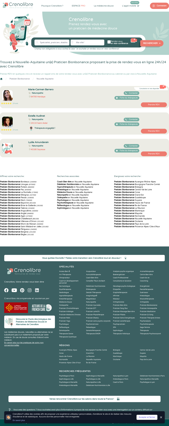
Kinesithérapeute (65, 299)
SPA (114, 327)
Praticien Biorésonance (20, 79)
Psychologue (64, 324)
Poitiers (17, 187)
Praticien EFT (91, 308)
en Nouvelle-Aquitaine (74, 182)
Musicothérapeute (147, 299)
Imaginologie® (91, 296)
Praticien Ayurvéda (93, 305)
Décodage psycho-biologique (124, 286)
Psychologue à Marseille (68, 382)
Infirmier (116, 296)
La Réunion (129, 208)
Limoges (17, 184)
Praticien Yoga (64, 321)
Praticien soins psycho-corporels (98, 321)
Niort (16, 200)
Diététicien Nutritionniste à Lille (98, 385)
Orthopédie (144, 302)
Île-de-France (130, 205)
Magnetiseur (91, 299)
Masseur (116, 299)
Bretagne (128, 187)
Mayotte (128, 213)
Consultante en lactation (122, 281)
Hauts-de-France (132, 203)
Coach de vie (144, 278)
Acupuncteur (91, 271)
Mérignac (18, 195)
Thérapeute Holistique (121, 334)
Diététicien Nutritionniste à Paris (152, 376)
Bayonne (18, 203)
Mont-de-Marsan (21, 224)
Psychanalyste (145, 321)
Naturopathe (91, 302)
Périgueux (18, 229)
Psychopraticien (119, 324)
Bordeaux (18, 182)
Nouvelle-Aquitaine (45, 79)
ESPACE (78, 5)
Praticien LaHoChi (93, 311)
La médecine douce (104, 5)
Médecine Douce (65, 302)
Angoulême (19, 211)
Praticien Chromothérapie (69, 308)
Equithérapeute (65, 289)
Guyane (128, 200)
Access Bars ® (64, 271)
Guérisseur (144, 292)
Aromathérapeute (147, 271)
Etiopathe (117, 289)
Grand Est (129, 195)
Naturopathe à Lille (93, 382)
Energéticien (145, 286)
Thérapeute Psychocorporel (150, 334)
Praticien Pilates (119, 315)
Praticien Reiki (64, 318)
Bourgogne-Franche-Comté (137, 184)
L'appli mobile (130, 5)
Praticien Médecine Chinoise (70, 315)
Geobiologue (64, 292)
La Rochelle (19, 192)
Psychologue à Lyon (147, 382)
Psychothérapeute (147, 324)
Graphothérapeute (120, 292)
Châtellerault (19, 219)
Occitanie (128, 221)
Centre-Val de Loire (133, 190)
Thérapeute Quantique (67, 337)
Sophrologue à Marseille (95, 376)
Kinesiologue (145, 296)
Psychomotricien (92, 324)
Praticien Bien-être (120, 305)
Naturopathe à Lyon (120, 376)
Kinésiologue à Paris (120, 379)
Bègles (17, 234)
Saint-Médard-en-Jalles (24, 226)
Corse (127, 192)
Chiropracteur (64, 278)
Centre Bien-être (146, 274)
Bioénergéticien (119, 274)
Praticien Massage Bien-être (124, 311)
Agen (16, 216)
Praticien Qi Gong (146, 315)
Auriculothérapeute (93, 274)
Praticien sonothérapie (121, 321)
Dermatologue (64, 286)
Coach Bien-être (92, 278)
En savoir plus (19, 420)
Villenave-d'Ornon (21, 221)
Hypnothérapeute (66, 296)
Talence (17, 208)
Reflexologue (64, 327)
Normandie (129, 216)
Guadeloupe (130, 197)
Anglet (16, 213)
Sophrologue (118, 330)
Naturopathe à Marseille (149, 379)
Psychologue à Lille (93, 379)
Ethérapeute (91, 289)
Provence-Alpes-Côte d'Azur (137, 226)
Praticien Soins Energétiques (124, 318)
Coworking (144, 281)
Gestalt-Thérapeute (93, 292)
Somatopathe (64, 330)
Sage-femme (145, 327)
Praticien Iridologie (66, 311)
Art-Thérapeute (65, 274)
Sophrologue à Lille (66, 379)
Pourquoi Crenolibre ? (52, 5)
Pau (15, 190)
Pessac (17, 197)
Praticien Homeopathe (148, 308)
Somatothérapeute (93, 330)
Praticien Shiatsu (92, 318)
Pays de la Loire (131, 224)
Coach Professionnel (120, 278)
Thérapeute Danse (66, 334)
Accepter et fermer (147, 417)
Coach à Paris (118, 382)
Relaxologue (90, 327)
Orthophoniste (118, 302)
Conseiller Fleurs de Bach (95, 281)
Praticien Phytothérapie (95, 315)
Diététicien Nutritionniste (95, 286)
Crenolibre (9, 281)
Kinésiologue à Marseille (68, 385)
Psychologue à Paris (66, 376)
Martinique (129, 211)
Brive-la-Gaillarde (21, 205)
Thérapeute (144, 330)
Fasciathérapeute (146, 289)
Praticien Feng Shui (120, 308)
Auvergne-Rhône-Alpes (135, 182)
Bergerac (18, 232)
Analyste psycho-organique (123, 271)
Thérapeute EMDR (93, 334)
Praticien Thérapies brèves (150, 318)
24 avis (15, 103)
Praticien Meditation (148, 311)
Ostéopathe (63, 305)
